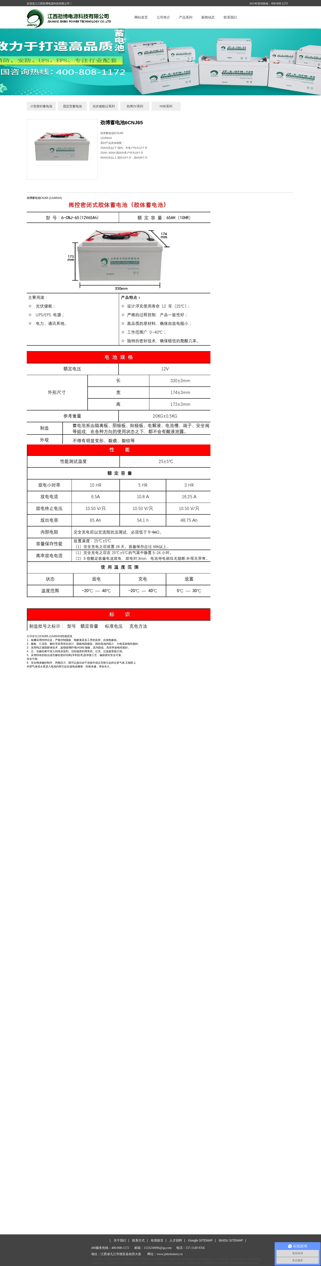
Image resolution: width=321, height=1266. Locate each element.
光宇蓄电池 (178, 1262)
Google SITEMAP (200, 1240)
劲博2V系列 (135, 106)
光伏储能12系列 (104, 106)
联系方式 (138, 1240)
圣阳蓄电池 (193, 1262)
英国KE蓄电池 (113, 1259)
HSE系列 (166, 106)
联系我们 (230, 17)
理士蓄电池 (223, 1262)
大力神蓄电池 (220, 1259)
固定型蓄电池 (72, 106)
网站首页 (141, 17)
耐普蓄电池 (252, 1262)
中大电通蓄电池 (160, 1262)
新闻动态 (208, 17)
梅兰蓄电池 (254, 1259)
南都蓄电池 (127, 1262)
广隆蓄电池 (174, 1259)
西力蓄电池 (159, 1259)
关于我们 (120, 1240)
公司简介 (163, 17)
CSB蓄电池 (208, 1262)
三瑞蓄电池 (112, 1262)
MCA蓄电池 (143, 1262)
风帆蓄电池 (98, 1262)
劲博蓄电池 (33, 636)
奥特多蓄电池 (238, 1259)
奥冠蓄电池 (204, 1259)
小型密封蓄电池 (41, 106)
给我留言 (157, 1240)
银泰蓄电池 (189, 1259)
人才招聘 (175, 1240)
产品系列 (185, 17)
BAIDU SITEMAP (231, 1240)
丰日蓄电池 (144, 1259)
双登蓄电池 (237, 1262)
